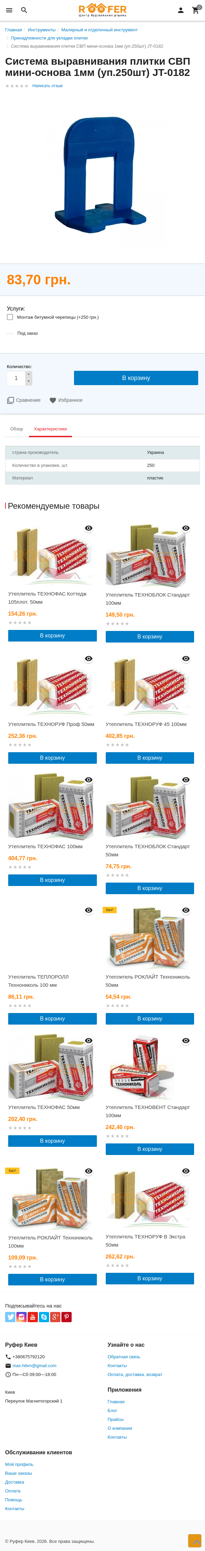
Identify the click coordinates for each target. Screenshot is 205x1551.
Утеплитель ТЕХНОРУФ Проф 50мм (51, 724)
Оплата (12, 1490)
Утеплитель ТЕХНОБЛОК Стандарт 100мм (148, 599)
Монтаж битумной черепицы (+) (58, 317)
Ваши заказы (18, 1473)
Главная (116, 1401)
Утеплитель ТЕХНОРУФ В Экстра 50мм (146, 1241)
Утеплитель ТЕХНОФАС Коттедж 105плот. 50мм (47, 598)
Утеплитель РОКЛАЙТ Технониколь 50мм (148, 981)
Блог (112, 1410)
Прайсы (116, 1419)
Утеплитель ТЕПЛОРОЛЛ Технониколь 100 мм (38, 981)
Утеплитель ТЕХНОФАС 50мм (44, 1107)
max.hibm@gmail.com (35, 1365)
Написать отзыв (47, 85)
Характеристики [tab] (50, 428)
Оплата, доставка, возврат (135, 1374)
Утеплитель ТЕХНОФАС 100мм (45, 846)
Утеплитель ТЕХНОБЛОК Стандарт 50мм (148, 850)
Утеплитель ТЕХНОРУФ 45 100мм (146, 724)
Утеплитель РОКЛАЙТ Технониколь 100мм (50, 1242)
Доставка (14, 1482)
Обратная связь (124, 1356)
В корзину (52, 635)
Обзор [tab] (16, 428)
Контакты (117, 1365)
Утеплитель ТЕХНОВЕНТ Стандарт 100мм (148, 1111)
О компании (120, 1428)
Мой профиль (19, 1464)
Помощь (13, 1499)
